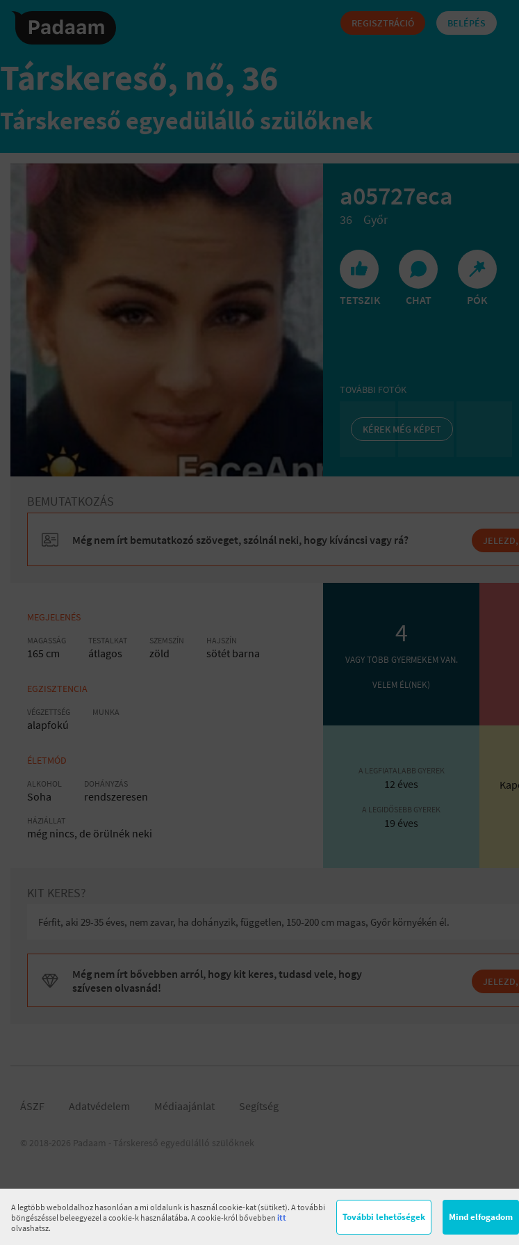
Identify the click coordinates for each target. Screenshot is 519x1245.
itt (281, 1217)
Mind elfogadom (481, 1217)
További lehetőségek (384, 1217)
